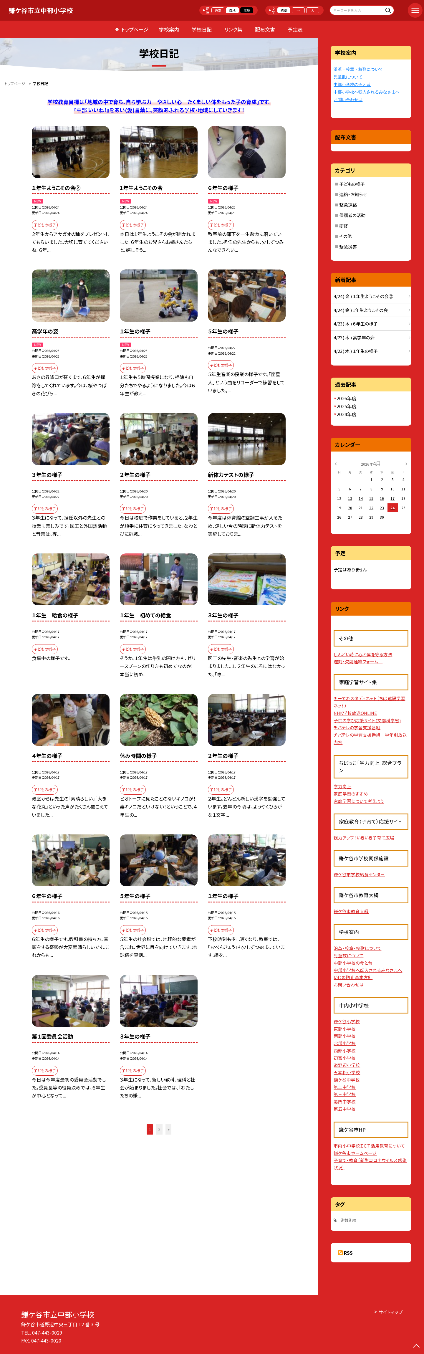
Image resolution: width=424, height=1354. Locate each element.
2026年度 (347, 398)
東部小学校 (345, 1029)
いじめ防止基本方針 (353, 977)
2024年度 (347, 414)
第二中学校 (345, 1087)
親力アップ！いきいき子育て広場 (364, 837)
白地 (232, 10)
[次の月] (406, 463)
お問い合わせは (348, 99)
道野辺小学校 (347, 1065)
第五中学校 (345, 1109)
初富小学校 (345, 1058)
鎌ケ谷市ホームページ (355, 1153)
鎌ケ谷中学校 (347, 1080)
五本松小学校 (347, 1072)
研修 (343, 226)
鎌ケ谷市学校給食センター (359, 874)
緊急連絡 (348, 205)
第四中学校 (345, 1101)
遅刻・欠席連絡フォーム (358, 661)
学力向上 (342, 786)
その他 (345, 236)
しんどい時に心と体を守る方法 (363, 654)
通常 (218, 10)
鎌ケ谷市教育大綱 (351, 911)
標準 (284, 10)
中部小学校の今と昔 (352, 84)
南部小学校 (345, 1036)
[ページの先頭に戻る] (416, 1346)
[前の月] (336, 463)
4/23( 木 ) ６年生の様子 (356, 323)
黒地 (247, 10)
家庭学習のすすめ (351, 794)
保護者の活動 (352, 215)
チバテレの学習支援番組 (357, 727)
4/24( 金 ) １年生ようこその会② (363, 296)
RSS (348, 1252)
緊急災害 (348, 247)
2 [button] (159, 1129)
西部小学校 (345, 1050)
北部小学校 (345, 1043)
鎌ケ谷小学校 (347, 1021)
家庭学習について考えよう (359, 801)
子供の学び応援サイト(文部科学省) (367, 720)
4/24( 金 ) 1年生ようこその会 (361, 310)
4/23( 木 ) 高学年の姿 (354, 337)
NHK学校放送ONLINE (355, 713)
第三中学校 (345, 1094)
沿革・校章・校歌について (358, 69)
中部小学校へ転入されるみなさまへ (367, 92)
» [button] (169, 1129)
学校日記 (202, 29)
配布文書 (265, 29)
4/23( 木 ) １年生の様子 (356, 351)
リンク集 (233, 29)
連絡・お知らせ (353, 194)
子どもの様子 (352, 184)
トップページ (134, 29)
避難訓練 (348, 1220)
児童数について (348, 77)
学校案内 (169, 29)
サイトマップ (390, 1311)
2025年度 (347, 406)
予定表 (295, 29)
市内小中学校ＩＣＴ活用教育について (369, 1146)
